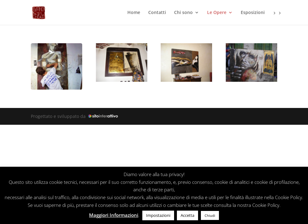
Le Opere (216, 12)
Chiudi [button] (210, 215)
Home (133, 12)
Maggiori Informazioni (113, 215)
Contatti (157, 12)
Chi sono (183, 12)
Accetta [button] (187, 215)
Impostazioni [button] (158, 215)
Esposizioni (253, 12)
